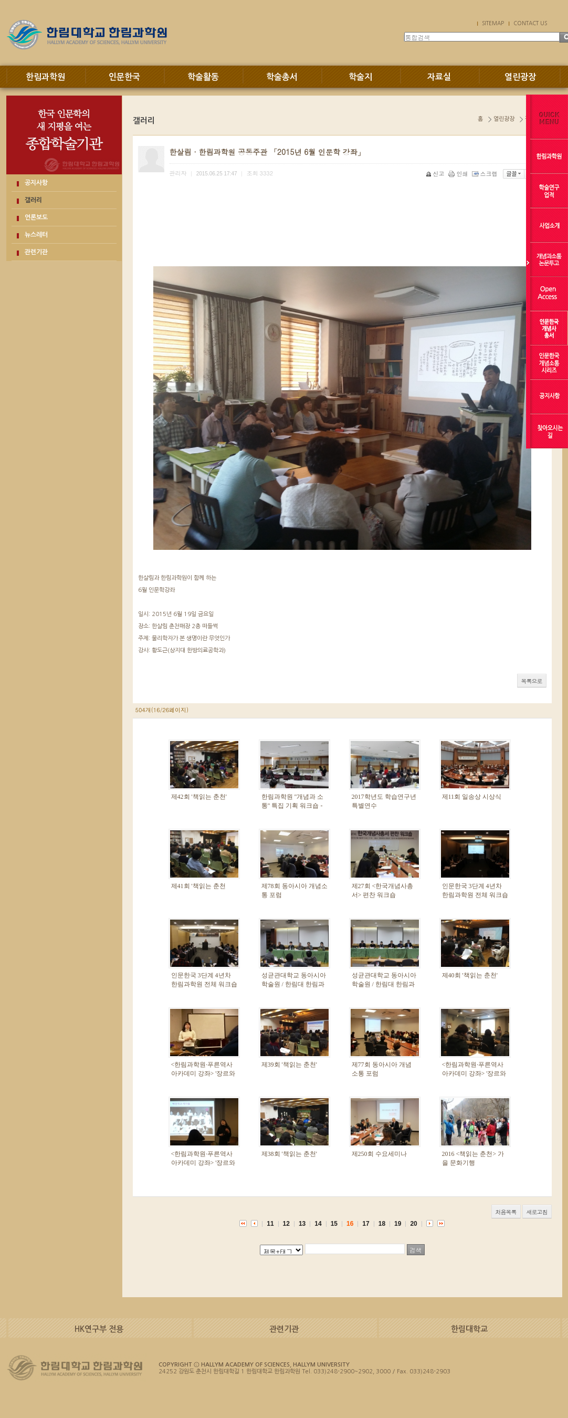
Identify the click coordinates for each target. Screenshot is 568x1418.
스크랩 (486, 174)
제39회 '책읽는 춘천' (289, 1064)
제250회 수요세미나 (379, 1154)
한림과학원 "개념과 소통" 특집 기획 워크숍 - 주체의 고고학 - (292, 805)
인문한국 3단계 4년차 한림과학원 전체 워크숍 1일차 (204, 984)
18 (381, 1223)
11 (270, 1223)
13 (302, 1223)
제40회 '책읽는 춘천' (470, 975)
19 (397, 1223)
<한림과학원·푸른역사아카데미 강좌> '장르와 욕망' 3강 (203, 1073)
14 (317, 1223)
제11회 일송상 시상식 (472, 796)
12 (286, 1223)
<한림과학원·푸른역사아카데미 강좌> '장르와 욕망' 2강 (474, 1073)
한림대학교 (469, 1329)
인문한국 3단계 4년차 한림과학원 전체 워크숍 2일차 (475, 895)
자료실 (439, 77)
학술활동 (203, 77)
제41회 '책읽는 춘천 (198, 886)
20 (413, 1223)
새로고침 (537, 1212)
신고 (436, 174)
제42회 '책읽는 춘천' (199, 796)
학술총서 (282, 77)
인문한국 (124, 77)
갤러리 (33, 200)
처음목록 (506, 1212)
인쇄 (459, 174)
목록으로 (531, 681)
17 (365, 1223)
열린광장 (520, 77)
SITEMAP (493, 23)
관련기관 (36, 252)
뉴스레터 (36, 235)
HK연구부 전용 (99, 1329)
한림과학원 (45, 77)
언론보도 (36, 217)
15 (334, 1223)
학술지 (360, 77)
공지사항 (36, 183)
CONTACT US (530, 23)
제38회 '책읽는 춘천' (289, 1154)
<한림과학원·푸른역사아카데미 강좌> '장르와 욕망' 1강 (203, 1162)
